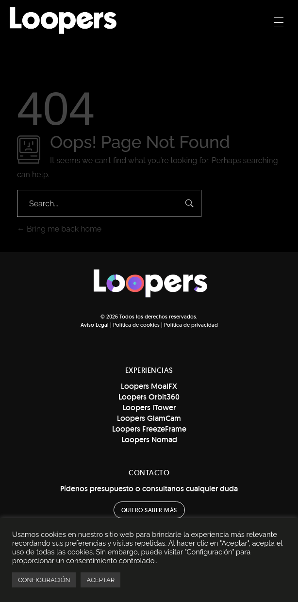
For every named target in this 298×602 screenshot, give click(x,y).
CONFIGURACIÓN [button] (44, 580)
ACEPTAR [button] (100, 580)
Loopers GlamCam (149, 418)
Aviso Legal (95, 324)
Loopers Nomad (149, 440)
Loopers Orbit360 (149, 397)
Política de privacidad (191, 324)
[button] (149, 510)
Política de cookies (136, 324)
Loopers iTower (149, 407)
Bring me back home (59, 229)
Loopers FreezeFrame (149, 429)
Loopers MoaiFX (149, 386)
